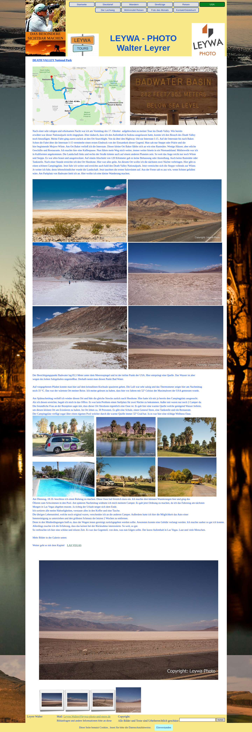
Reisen (186, 4)
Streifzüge (160, 4)
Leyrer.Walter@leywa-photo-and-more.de (87, 716)
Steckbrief (108, 4)
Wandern (134, 4)
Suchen (220, 720)
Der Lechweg (108, 10)
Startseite (82, 4)
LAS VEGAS (74, 545)
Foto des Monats (160, 10)
